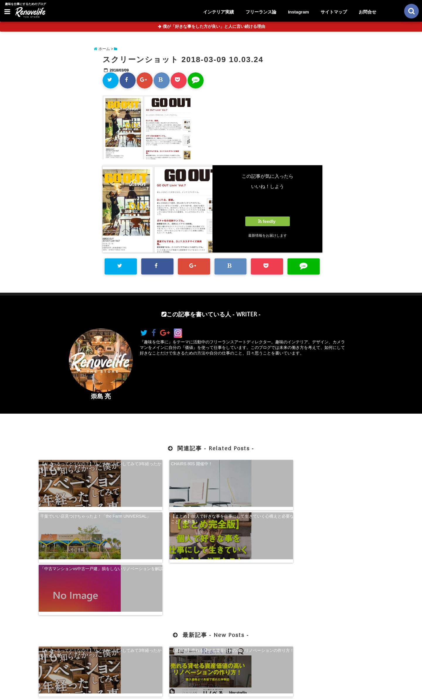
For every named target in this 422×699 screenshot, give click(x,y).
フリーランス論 (261, 11)
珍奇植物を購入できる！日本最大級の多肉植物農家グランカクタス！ (343, 589)
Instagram (298, 11)
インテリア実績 (218, 11)
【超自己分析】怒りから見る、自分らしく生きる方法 (255, 589)
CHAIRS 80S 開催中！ (149, 463)
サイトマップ (334, 11)
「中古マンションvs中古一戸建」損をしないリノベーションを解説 (79, 512)
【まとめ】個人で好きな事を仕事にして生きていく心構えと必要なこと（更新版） (343, 465)
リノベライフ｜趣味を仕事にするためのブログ (199, 691)
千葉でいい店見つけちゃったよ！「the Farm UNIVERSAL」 (251, 465)
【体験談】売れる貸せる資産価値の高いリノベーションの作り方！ (167, 589)
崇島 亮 (101, 396)
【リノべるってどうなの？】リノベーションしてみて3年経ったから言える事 (79, 465)
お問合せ (367, 11)
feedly (267, 221)
